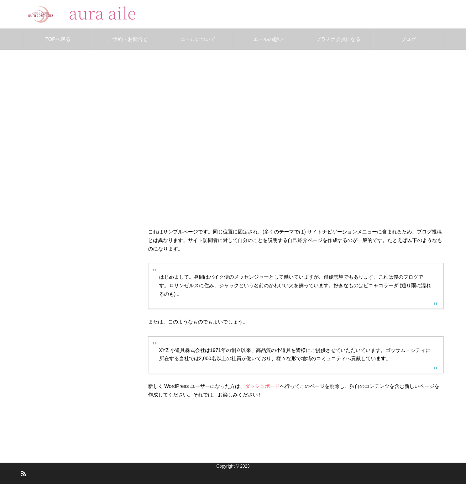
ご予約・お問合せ (128, 39)
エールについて (197, 39)
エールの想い (268, 39)
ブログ (408, 39)
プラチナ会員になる (338, 39)
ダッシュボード (262, 386)
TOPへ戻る (57, 39)
